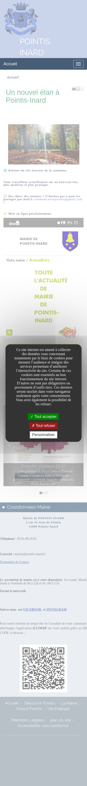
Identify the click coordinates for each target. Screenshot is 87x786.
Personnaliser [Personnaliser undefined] (43, 435)
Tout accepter (43, 417)
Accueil (10, 64)
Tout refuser (43, 426)
